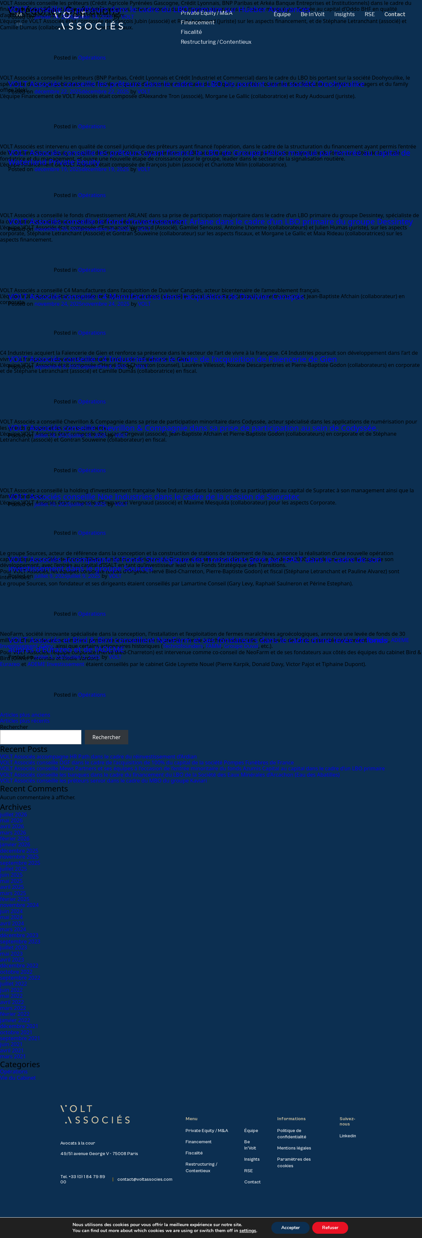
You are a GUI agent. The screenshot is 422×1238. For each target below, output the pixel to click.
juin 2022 (11, 989)
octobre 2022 (16, 971)
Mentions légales (294, 1148)
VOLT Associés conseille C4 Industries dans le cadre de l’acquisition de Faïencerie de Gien (172, 358)
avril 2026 (12, 826)
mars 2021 (13, 1056)
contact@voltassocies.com (144, 1179)
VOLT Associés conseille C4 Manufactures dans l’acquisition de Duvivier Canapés (156, 296)
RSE (248, 1171)
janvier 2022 (15, 1020)
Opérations (92, 57)
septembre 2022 (20, 977)
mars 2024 (13, 929)
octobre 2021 (16, 1032)
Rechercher (14, 727)
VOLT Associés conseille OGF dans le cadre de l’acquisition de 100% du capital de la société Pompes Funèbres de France (147, 762)
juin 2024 (11, 911)
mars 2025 (13, 893)
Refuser (330, 1228)
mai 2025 (11, 881)
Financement (199, 1142)
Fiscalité (191, 32)
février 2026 (14, 838)
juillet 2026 (13, 814)
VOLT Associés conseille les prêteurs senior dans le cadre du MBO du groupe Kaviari (103, 780)
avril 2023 (12, 959)
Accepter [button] (290, 1228)
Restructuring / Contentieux (216, 42)
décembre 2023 (19, 935)
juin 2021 (11, 1044)
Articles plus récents (24, 720)
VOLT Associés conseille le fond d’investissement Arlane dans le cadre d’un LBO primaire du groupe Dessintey (210, 221)
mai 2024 (11, 917)
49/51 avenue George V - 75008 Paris (99, 1153)
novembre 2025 (19, 856)
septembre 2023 (20, 941)
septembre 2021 (20, 1038)
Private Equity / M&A (207, 1130)
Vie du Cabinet (18, 1077)
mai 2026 (11, 820)
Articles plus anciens (25, 714)
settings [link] (247, 1230)
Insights (252, 1159)
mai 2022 (11, 995)
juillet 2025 (13, 868)
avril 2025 (12, 886)
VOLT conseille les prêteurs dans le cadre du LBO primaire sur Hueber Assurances (159, 9)
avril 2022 (12, 1002)
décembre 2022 (19, 965)
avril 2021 (12, 1050)
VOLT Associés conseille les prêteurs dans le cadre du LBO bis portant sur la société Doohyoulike (186, 83)
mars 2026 (13, 832)
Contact (252, 1182)
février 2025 (14, 899)
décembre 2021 (19, 1026)
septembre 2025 (20, 862)
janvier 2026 (15, 844)
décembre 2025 (19, 850)
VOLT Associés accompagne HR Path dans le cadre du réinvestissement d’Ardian (98, 756)
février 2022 (14, 1014)
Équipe (251, 1130)
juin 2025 (11, 874)
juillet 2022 (13, 983)
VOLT (127, 16)
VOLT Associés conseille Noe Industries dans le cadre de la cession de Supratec (153, 496)
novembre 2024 (19, 905)
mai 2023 (11, 953)
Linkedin (348, 1136)
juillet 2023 (13, 947)
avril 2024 (12, 923)
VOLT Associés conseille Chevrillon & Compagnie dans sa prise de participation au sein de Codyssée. (193, 427)
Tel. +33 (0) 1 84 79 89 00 (82, 1179)
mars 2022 (13, 1008)
